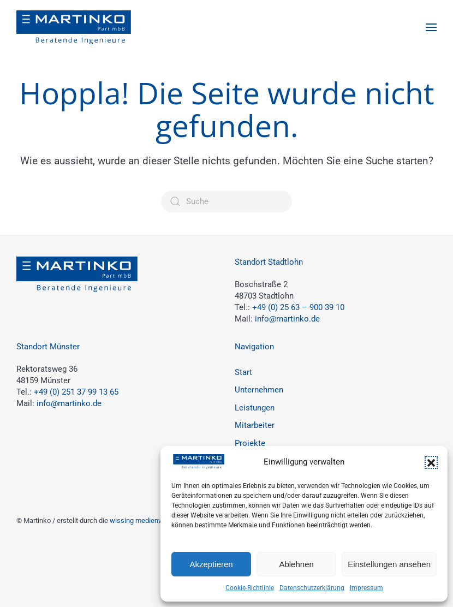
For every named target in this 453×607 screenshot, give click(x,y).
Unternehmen (259, 390)
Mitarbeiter (255, 425)
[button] (431, 462)
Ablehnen (296, 564)
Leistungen (255, 408)
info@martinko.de (287, 319)
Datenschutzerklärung (311, 588)
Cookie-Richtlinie (249, 588)
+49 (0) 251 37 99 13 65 (76, 392)
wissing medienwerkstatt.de (153, 520)
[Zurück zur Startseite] (73, 27)
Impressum (366, 588)
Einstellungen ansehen (389, 564)
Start (243, 372)
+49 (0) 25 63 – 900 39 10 (298, 307)
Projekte (250, 443)
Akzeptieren (211, 564)
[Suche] (226, 201)
